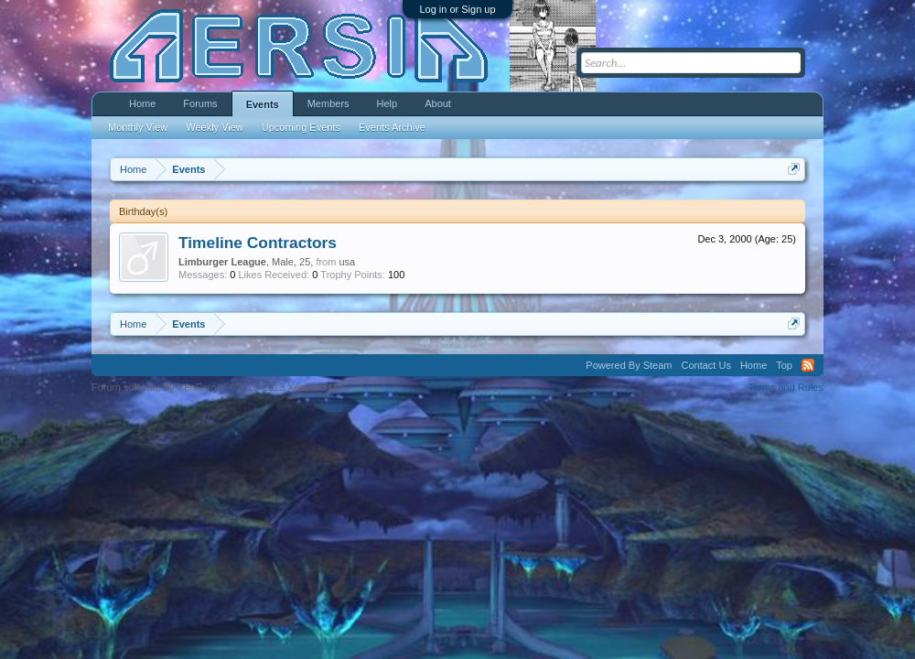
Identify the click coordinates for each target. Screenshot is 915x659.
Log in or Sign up (457, 9)
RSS (808, 365)
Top (784, 365)
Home (142, 103)
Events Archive (392, 127)
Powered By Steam (629, 365)
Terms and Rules (786, 387)
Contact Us (705, 365)
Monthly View (137, 127)
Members (328, 103)
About (438, 103)
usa (347, 261)
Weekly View (214, 127)
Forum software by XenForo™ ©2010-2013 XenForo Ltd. (219, 387)
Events (262, 104)
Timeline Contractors (257, 242)
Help (387, 103)
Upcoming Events (301, 127)
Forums (200, 103)
